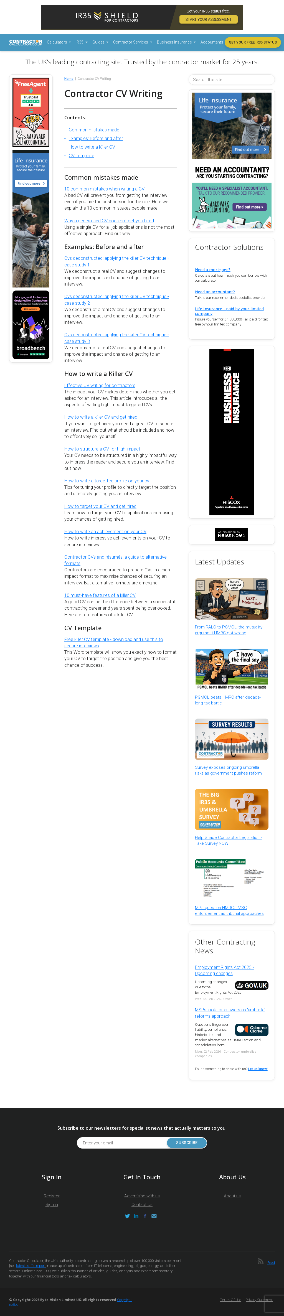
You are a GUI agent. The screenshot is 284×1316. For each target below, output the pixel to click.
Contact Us (142, 1204)
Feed (271, 1263)
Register (52, 1195)
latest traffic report (30, 1266)
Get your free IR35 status (253, 42)
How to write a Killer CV (92, 147)
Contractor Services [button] (131, 42)
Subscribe (186, 1143)
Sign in (51, 1204)
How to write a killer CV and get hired (100, 417)
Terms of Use (230, 1299)
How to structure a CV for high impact (102, 449)
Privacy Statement (259, 1299)
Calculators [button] (57, 42)
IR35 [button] (80, 42)
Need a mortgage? (212, 269)
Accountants (212, 42)
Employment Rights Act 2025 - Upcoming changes (224, 970)
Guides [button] (98, 42)
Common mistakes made (94, 130)
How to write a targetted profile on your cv (106, 480)
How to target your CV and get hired (100, 506)
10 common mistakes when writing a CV (104, 189)
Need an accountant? (215, 291)
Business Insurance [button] (174, 42)
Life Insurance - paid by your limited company (229, 311)
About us (232, 1195)
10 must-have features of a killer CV (100, 595)
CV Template (81, 155)
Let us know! (258, 1069)
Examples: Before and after (96, 138)
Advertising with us (142, 1195)
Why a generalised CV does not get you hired (109, 220)
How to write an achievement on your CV (105, 531)
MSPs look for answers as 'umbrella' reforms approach (230, 1013)
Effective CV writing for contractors (99, 385)
